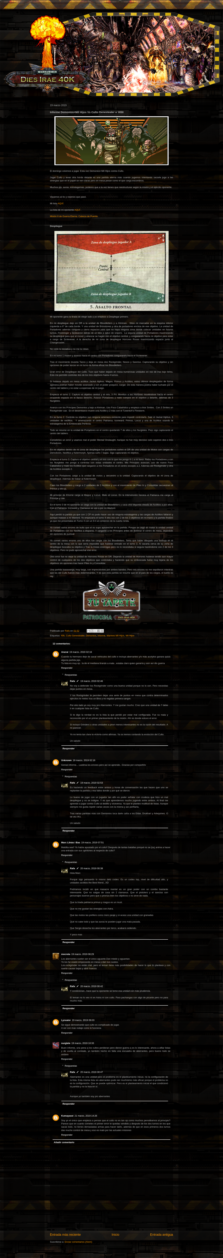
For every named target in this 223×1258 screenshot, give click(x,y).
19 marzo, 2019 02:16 (80, 652)
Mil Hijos (130, 635)
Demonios (91, 635)
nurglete (65, 1043)
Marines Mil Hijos (115, 635)
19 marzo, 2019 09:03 (83, 1020)
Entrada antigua (161, 1234)
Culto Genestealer (75, 635)
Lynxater (66, 1020)
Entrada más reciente (65, 1234)
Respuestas (71, 674)
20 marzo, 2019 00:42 (91, 986)
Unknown (66, 760)
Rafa (72, 681)
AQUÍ (60, 203)
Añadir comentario (64, 1142)
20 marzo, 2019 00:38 (91, 868)
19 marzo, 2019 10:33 (82, 1043)
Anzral (64, 652)
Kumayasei (67, 1115)
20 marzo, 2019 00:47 (91, 1072)
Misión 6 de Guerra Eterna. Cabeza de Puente (74, 216)
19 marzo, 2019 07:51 (92, 842)
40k (63, 635)
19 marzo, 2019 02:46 (91, 681)
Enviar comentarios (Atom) (78, 1242)
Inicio (115, 1234)
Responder (67, 668)
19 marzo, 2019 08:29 (82, 954)
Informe (101, 635)
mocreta (65, 954)
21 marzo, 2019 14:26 (86, 1115)
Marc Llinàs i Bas (70, 842)
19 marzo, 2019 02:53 (91, 782)
